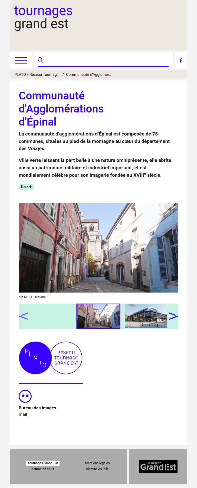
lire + (26, 187)
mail (23, 414)
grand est (43, 17)
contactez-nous (43, 469)
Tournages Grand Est (43, 463)
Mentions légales (97, 463)
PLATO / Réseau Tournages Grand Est (37, 74)
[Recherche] (106, 60)
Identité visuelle (97, 469)
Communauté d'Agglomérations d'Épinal (89, 74)
